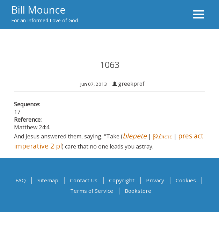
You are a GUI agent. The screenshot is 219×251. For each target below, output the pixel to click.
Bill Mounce (38, 9)
